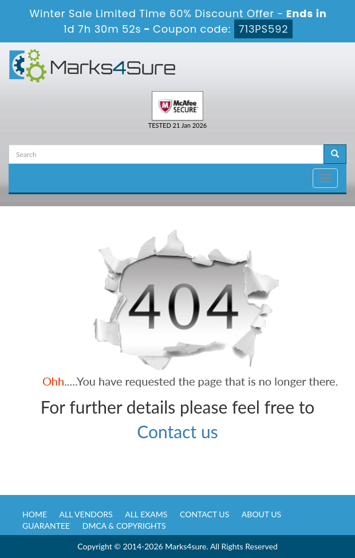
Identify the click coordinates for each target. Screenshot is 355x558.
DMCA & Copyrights (124, 526)
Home (34, 514)
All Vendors (86, 514)
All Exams (146, 514)
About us (261, 514)
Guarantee (46, 526)
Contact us (177, 431)
